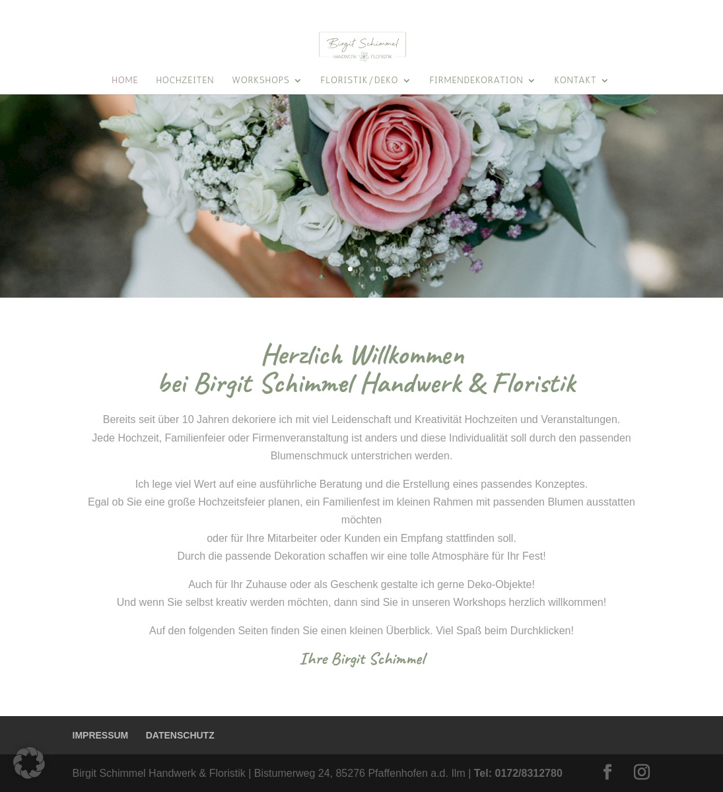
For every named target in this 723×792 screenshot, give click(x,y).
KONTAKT (627, 10)
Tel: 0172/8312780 (518, 773)
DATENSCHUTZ (180, 735)
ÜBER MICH (680, 10)
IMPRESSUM (101, 735)
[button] (29, 763)
